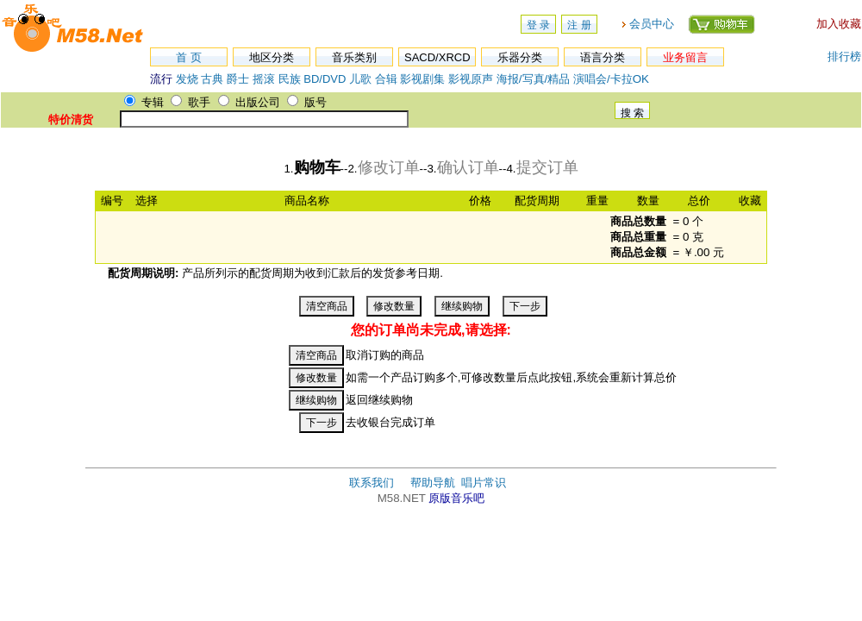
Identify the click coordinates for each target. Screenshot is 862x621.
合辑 (386, 78)
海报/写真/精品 (533, 78)
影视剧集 (422, 78)
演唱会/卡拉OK (611, 78)
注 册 (578, 25)
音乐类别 (354, 57)
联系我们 (371, 482)
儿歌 (360, 78)
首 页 (189, 57)
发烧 (187, 78)
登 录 (538, 25)
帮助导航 (432, 482)
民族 (289, 78)
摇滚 (265, 78)
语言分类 (602, 57)
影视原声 (470, 78)
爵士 (238, 78)
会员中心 (651, 23)
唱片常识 (483, 482)
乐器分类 (519, 57)
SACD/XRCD (437, 57)
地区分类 (271, 57)
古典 (212, 78)
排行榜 (844, 56)
